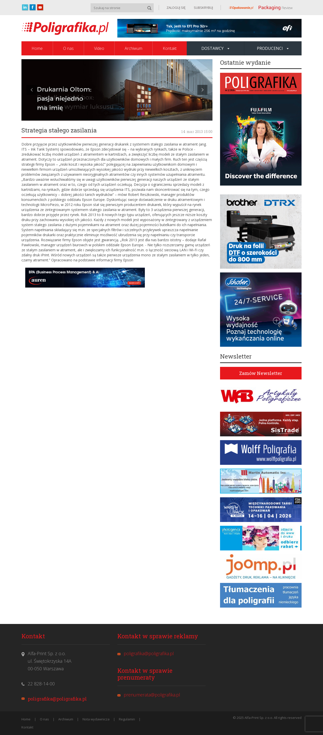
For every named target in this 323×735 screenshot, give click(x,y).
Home (37, 48)
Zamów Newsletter (260, 373)
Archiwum (133, 48)
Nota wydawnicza (96, 719)
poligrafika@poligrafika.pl (57, 699)
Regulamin (127, 719)
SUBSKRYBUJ (203, 7)
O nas (68, 48)
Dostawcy (215, 48)
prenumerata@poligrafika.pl (152, 695)
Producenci (273, 48)
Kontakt (170, 48)
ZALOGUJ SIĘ (176, 7)
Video (99, 48)
